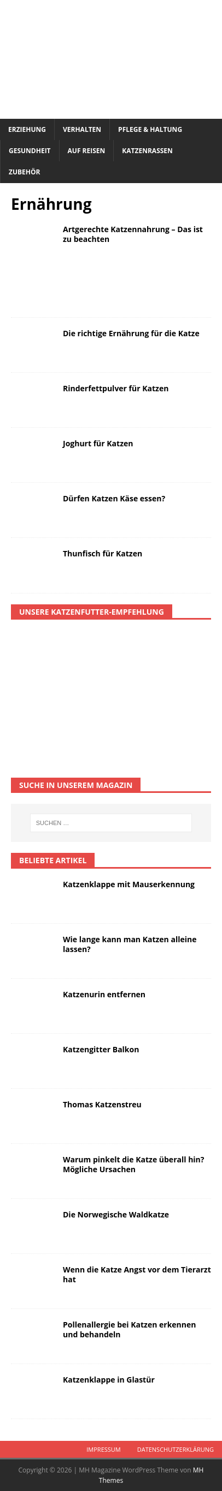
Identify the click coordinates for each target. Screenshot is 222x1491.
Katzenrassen (147, 150)
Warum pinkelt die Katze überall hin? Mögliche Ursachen (134, 1164)
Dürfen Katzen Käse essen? (114, 498)
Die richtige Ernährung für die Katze (131, 333)
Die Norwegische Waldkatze (116, 1214)
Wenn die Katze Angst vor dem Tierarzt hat (137, 1274)
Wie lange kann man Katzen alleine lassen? (129, 944)
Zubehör (24, 172)
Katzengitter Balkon (101, 1049)
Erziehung (27, 129)
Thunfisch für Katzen (102, 553)
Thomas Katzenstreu (102, 1104)
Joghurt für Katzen (98, 443)
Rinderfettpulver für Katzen (115, 388)
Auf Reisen (87, 150)
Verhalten (82, 129)
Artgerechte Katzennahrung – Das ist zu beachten (133, 234)
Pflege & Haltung (150, 129)
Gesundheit (30, 150)
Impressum (103, 1449)
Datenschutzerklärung (175, 1449)
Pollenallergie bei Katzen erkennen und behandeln (129, 1329)
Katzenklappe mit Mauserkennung (129, 884)
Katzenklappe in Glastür (109, 1379)
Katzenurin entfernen (104, 994)
